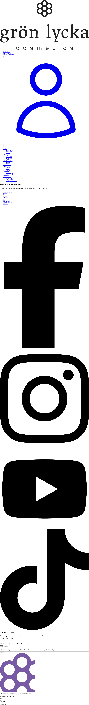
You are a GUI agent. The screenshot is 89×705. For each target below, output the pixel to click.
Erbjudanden (6, 175)
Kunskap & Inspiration (8, 54)
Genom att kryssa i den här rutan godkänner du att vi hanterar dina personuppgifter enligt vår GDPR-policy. (29, 650)
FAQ (4, 200)
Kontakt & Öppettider (8, 192)
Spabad (7, 159)
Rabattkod (5, 204)
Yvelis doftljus (9, 173)
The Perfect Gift (7, 177)
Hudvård (5, 154)
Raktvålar (8, 162)
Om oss (5, 190)
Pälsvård (8, 153)
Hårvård (5, 149)
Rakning (8, 163)
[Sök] (3, 57)
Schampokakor (9, 150)
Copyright (5, 197)
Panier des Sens (9, 174)
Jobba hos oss (6, 201)
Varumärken (6, 171)
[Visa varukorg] (3, 145)
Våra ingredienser (7, 53)
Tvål (7, 155)
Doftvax (8, 167)
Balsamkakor (9, 151)
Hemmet (5, 166)
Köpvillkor (5, 193)
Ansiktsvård (9, 157)
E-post (1, 645)
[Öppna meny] (3, 146)
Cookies (5, 196)
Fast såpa (8, 169)
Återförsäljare (6, 52)
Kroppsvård (9, 158)
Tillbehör (8, 170)
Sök (1, 698)
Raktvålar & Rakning (8, 161)
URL (1, 641)
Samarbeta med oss (7, 202)
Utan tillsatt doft (7, 165)
